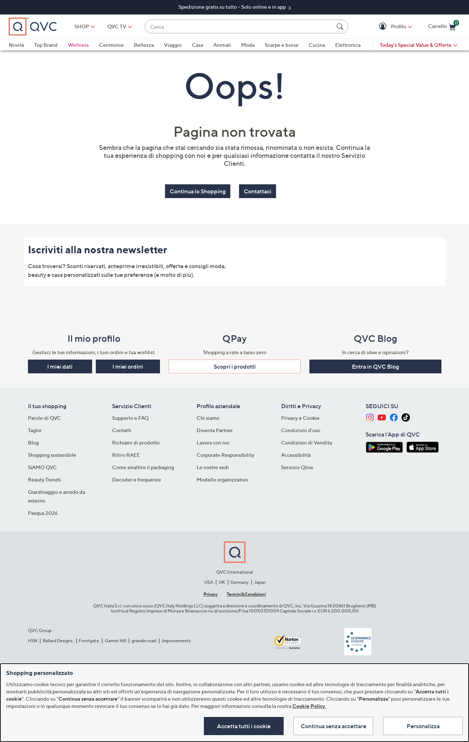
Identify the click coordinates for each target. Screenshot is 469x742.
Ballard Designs (58, 640)
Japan (260, 582)
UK (222, 582)
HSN (32, 640)
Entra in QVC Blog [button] (375, 366)
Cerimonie (111, 45)
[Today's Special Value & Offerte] (418, 45)
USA (208, 582)
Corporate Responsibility (225, 455)
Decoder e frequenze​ (136, 479)
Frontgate (89, 640)
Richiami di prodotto (136, 442)
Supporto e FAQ (130, 418)
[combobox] (239, 26)
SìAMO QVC (42, 467)
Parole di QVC (44, 418)
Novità (16, 45)
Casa (197, 45)
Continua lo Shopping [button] (198, 191)
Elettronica (348, 45)
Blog (33, 442)
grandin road (144, 640)
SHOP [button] (81, 26)
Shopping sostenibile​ (52, 455)
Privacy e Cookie (300, 418)
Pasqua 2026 (43, 513)
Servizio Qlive (297, 467)
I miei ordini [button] (127, 366)
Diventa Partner (215, 430)
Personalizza (423, 726)
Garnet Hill (115, 640)
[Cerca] (341, 26)
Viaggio (173, 45)
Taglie (35, 430)
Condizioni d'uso (300, 430)
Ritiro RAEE (126, 455)
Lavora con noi (213, 442)
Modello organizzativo (222, 479)
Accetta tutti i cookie (244, 726)
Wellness (78, 45)
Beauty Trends (44, 479)
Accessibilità (295, 455)
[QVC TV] (117, 26)
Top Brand (46, 45)
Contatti (121, 430)
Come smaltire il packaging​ (143, 467)
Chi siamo (208, 418)
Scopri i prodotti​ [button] (235, 366)
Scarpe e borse (282, 45)
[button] (383, 26)
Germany (239, 582)
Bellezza (144, 45)
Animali (222, 45)
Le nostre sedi (213, 467)
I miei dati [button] (60, 366)
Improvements (176, 640)
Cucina (317, 45)
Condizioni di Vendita (306, 442)
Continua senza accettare (333, 726)
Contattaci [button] (257, 191)
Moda (248, 45)
